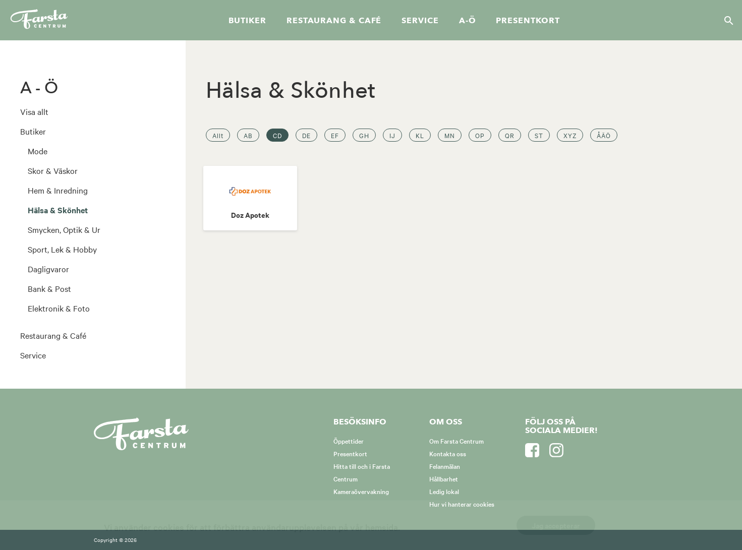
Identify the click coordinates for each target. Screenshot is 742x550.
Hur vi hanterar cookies (461, 503)
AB (248, 135)
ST (539, 135)
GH (364, 135)
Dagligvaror (48, 268)
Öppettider (348, 440)
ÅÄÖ (604, 135)
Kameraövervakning (361, 491)
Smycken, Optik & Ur (64, 229)
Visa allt (34, 111)
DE (306, 135)
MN (449, 135)
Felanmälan (444, 465)
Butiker (247, 20)
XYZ (570, 135)
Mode (37, 150)
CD (277, 135)
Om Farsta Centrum (456, 440)
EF (335, 135)
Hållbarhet (443, 478)
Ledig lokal (444, 491)
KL (420, 135)
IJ (392, 135)
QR (510, 135)
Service (420, 20)
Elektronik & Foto (59, 308)
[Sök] (726, 20)
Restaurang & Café (53, 335)
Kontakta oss (447, 453)
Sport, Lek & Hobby (62, 249)
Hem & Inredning (58, 190)
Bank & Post (49, 288)
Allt (217, 135)
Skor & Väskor (53, 170)
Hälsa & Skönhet (58, 209)
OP (480, 135)
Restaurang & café (334, 20)
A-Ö (467, 20)
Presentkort (527, 20)
